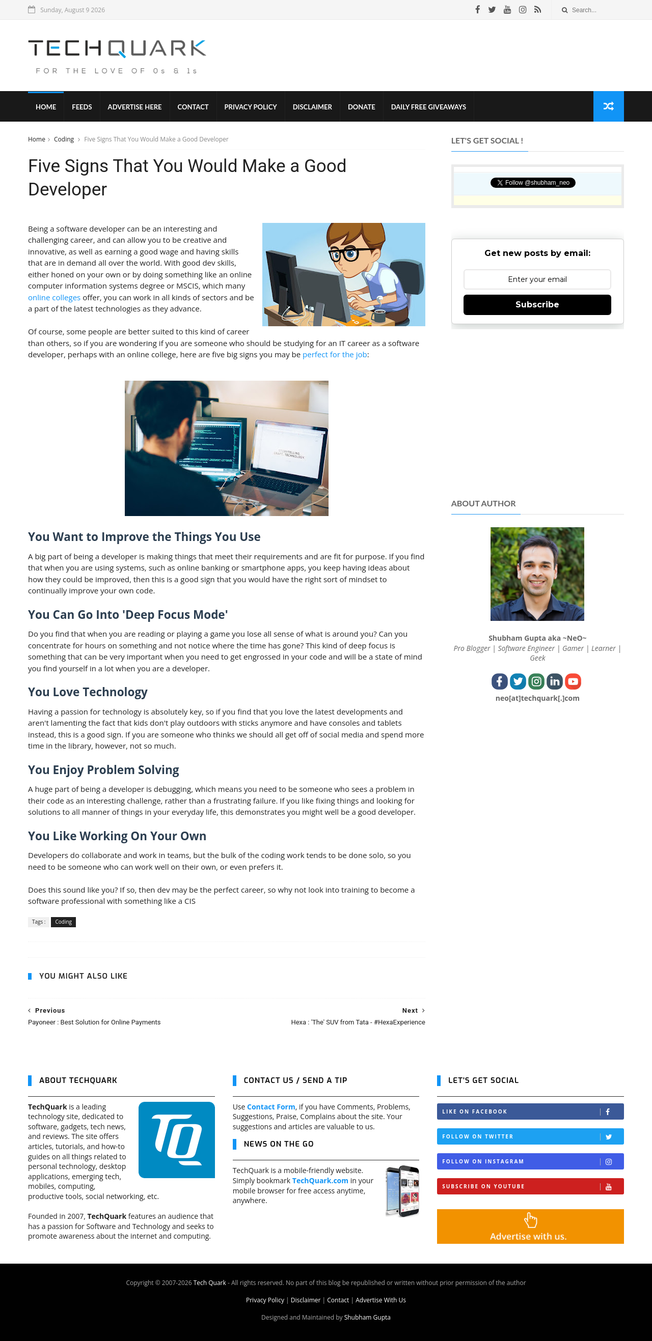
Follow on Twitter (532, 1136)
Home (46, 107)
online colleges (54, 297)
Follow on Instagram (532, 1161)
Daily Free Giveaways (428, 107)
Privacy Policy (251, 107)
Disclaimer (312, 107)
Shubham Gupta (367, 1317)
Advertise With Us (381, 1300)
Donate (361, 107)
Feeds (82, 107)
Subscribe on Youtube (532, 1186)
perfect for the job (335, 354)
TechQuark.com (320, 1180)
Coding (64, 139)
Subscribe (537, 304)
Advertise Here (135, 107)
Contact (193, 107)
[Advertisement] (438, 55)
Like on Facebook (532, 1112)
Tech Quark (210, 1282)
